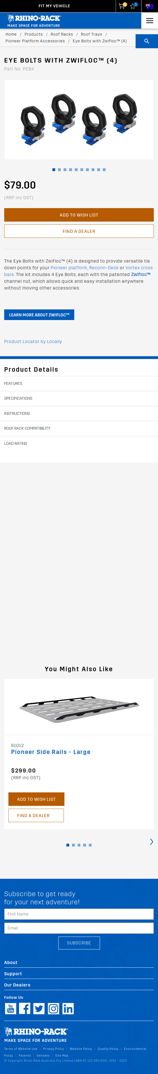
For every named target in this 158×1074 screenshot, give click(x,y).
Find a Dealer (79, 231)
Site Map (62, 1055)
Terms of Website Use (21, 1049)
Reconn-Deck (104, 267)
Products (34, 34)
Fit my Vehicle (54, 6)
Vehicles (43, 1055)
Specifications (18, 398)
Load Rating (15, 443)
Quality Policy (108, 1049)
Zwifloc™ (141, 274)
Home (11, 34)
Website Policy (81, 1049)
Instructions (17, 413)
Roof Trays (91, 34)
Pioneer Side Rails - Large (51, 752)
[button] (53, 169)
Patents (25, 1055)
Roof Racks (62, 34)
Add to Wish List (79, 215)
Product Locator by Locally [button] (33, 341)
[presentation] (152, 841)
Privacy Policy (53, 1049)
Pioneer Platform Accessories (35, 41)
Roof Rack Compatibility (27, 428)
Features (13, 383)
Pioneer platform (69, 267)
